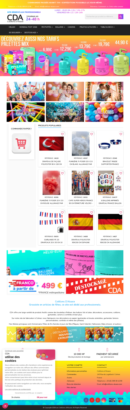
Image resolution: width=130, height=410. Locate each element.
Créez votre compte (116, 7)
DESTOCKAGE (30, 32)
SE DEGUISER (14, 32)
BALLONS (59, 27)
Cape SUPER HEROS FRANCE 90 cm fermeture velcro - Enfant (81, 203)
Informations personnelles (77, 371)
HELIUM (12, 27)
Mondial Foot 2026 (28, 27)
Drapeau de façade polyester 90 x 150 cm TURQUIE (51, 164)
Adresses (70, 381)
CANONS (71, 27)
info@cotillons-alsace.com (49, 7)
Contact (102, 365)
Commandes (71, 374)
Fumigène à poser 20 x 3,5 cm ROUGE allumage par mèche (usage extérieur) (51, 203)
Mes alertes (71, 387)
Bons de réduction (74, 384)
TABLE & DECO (107, 27)
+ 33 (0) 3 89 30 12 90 (23, 7)
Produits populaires (49, 125)
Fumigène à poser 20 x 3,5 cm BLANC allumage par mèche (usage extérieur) (80, 164)
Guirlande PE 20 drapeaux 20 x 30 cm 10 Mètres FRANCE (51, 242)
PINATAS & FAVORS (88, 27)
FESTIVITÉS (46, 27)
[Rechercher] (104, 16)
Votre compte (74, 365)
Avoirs (69, 378)
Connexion (102, 7)
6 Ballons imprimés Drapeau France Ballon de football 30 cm (110, 203)
